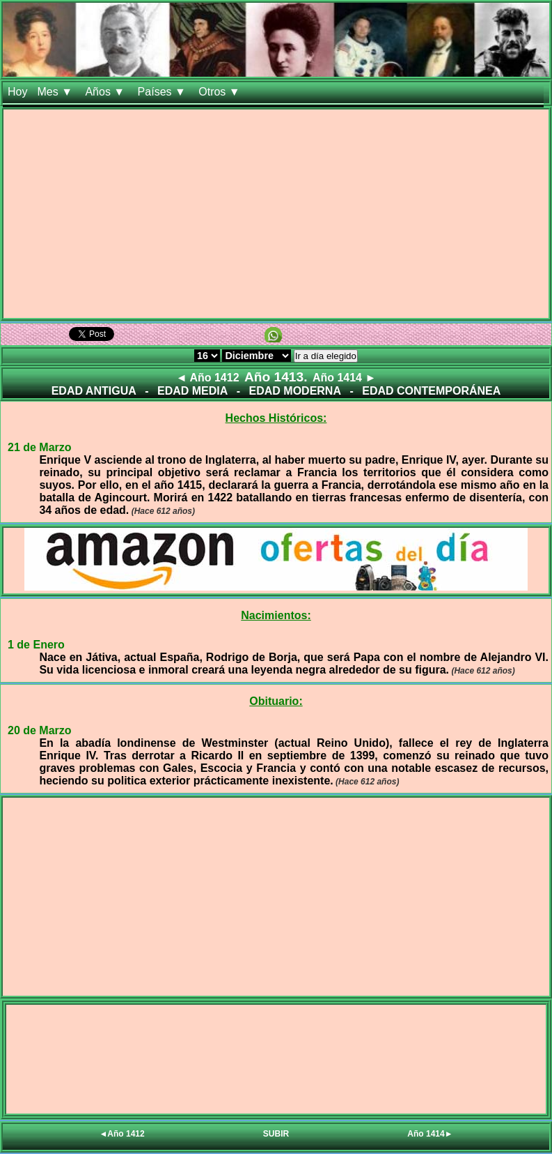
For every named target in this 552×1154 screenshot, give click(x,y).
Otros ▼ (220, 92)
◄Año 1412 (121, 1134)
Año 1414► (429, 1134)
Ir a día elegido (325, 356)
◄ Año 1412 (207, 378)
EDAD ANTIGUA (94, 391)
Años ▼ (106, 92)
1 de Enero (36, 645)
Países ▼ (163, 92)
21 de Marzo (40, 447)
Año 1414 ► (344, 378)
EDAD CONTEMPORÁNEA (431, 391)
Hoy (17, 92)
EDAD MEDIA (192, 391)
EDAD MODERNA (295, 391)
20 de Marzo (40, 730)
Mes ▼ (56, 92)
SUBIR (276, 1134)
